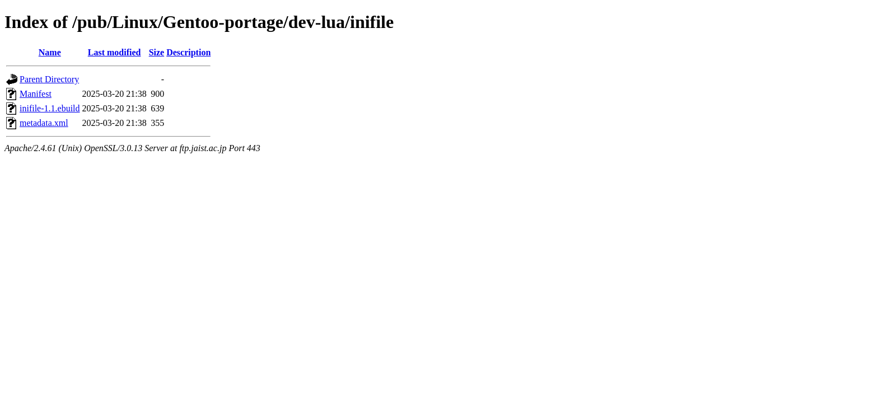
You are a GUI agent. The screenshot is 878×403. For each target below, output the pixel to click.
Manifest (36, 94)
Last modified (114, 52)
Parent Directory (49, 79)
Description (188, 52)
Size (157, 52)
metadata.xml (44, 123)
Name (50, 52)
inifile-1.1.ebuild (50, 108)
